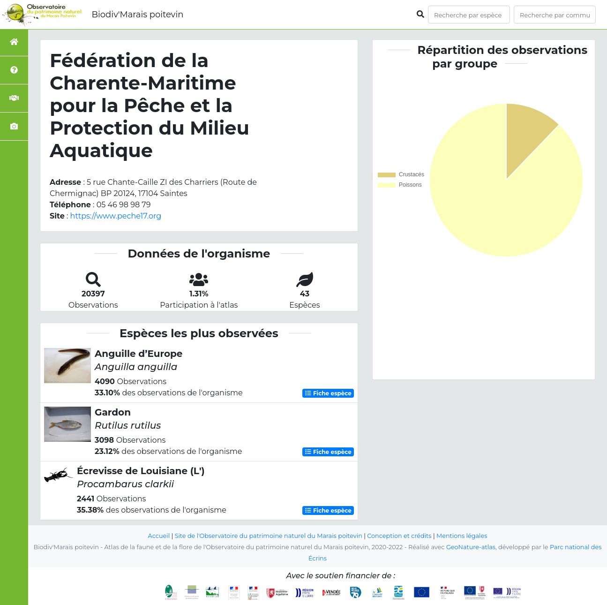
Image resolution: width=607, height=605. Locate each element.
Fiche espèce (328, 393)
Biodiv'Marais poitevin (137, 14)
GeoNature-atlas (470, 547)
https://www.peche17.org (116, 216)
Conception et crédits (399, 535)
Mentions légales (461, 535)
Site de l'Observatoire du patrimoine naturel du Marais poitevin (268, 535)
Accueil (159, 535)
